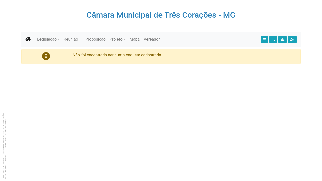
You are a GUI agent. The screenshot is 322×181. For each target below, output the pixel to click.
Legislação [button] (47, 39)
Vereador (152, 39)
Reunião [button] (71, 39)
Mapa (135, 39)
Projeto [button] (116, 39)
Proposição (95, 39)
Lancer (5, 145)
